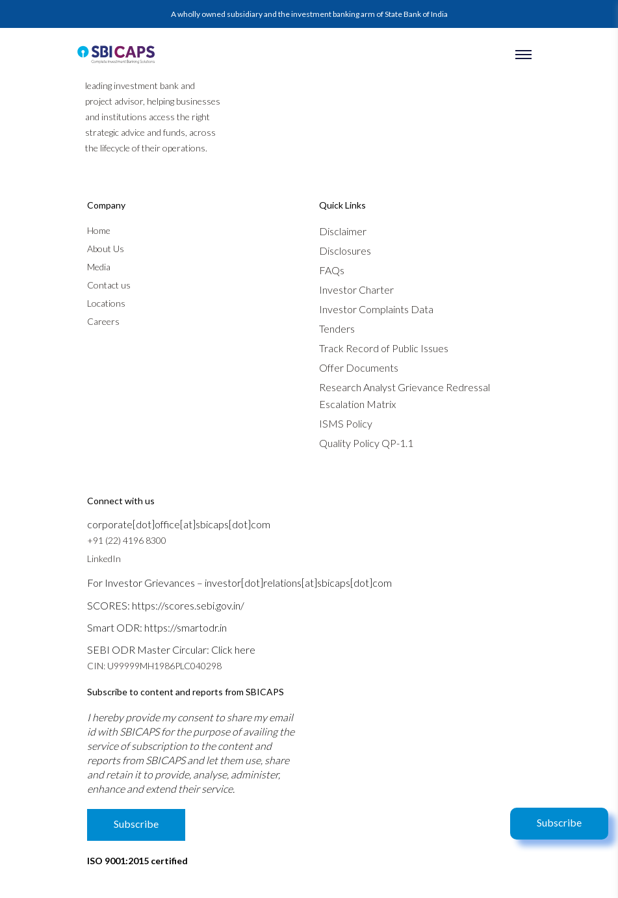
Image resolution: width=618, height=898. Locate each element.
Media (98, 266)
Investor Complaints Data (376, 309)
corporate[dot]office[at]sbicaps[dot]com (178, 524)
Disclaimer (343, 231)
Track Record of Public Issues (383, 348)
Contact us (109, 284)
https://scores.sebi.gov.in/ (188, 605)
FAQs (331, 270)
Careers (103, 321)
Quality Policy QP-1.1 (366, 443)
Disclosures (345, 250)
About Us (105, 248)
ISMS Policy (345, 423)
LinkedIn (104, 558)
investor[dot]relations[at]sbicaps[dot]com (298, 582)
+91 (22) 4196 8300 (126, 540)
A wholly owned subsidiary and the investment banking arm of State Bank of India (309, 14)
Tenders (337, 328)
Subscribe (559, 822)
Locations (106, 303)
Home (98, 230)
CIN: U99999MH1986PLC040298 (154, 665)
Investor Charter (356, 289)
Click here (233, 649)
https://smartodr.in (185, 627)
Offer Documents (358, 367)
